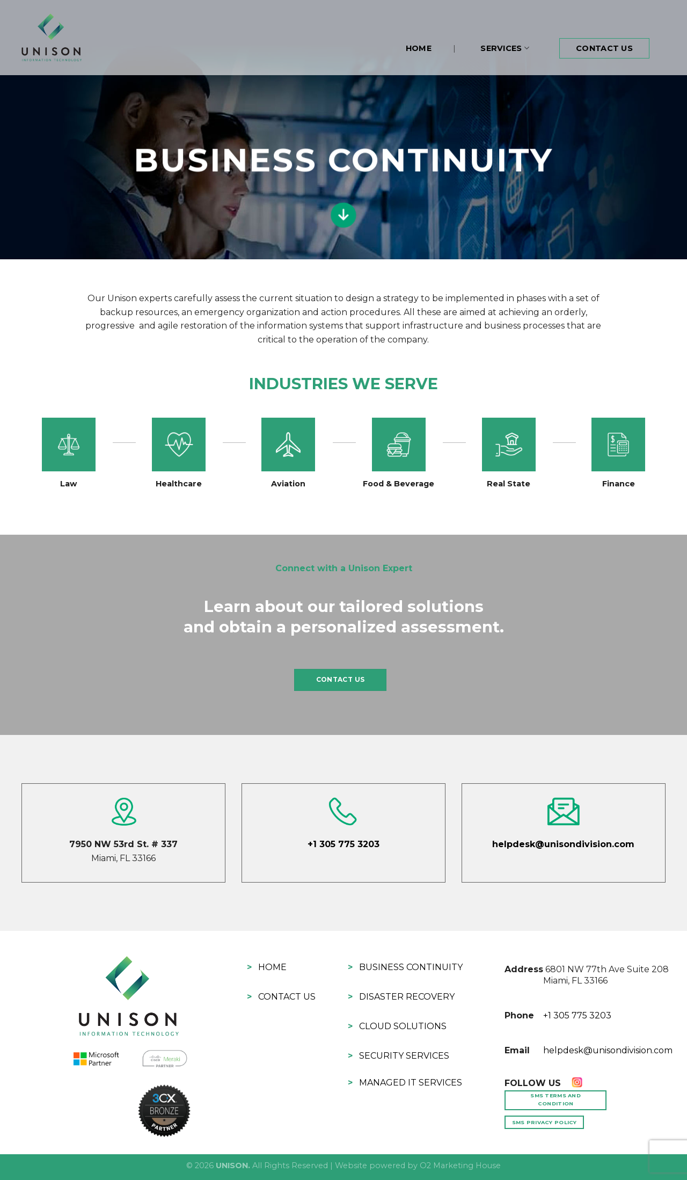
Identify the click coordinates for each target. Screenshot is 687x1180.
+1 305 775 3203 (343, 844)
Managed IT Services (410, 1082)
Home (419, 48)
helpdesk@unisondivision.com (563, 844)
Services (504, 48)
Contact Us (604, 48)
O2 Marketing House (460, 1165)
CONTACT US (340, 679)
